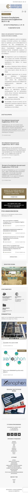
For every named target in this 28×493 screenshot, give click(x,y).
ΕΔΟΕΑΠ (14, 441)
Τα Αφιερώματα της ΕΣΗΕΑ (8, 309)
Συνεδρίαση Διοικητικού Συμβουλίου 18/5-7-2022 (10, 143)
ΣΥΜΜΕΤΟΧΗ (14, 197)
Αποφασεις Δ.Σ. (6, 14)
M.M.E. (14, 453)
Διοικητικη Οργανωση (14, 461)
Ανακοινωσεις (7, 225)
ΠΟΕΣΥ (14, 447)
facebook (8, 434)
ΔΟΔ (14, 444)
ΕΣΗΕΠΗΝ (14, 449)
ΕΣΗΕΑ (14, 6)
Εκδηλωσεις (14, 462)
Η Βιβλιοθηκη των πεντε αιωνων (14, 465)
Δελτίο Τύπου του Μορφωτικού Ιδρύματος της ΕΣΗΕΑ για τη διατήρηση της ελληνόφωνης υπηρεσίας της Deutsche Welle (13, 248)
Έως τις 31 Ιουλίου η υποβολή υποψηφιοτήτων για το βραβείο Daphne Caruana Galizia (13, 222)
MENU (2, 2)
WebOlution (16, 491)
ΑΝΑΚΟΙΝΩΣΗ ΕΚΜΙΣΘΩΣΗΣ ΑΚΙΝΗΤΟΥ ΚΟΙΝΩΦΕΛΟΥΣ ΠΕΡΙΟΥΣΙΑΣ (13, 230)
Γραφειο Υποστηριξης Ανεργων (14, 468)
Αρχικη (14, 460)
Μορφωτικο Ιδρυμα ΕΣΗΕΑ (14, 466)
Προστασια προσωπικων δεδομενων (14, 472)
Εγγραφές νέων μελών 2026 (10, 342)
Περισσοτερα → (14, 256)
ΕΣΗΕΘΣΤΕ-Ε (14, 451)
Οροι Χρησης (14, 473)
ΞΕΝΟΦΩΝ (14, 443)
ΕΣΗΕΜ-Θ (14, 448)
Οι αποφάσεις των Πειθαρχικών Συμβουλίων (20, 299)
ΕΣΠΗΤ (14, 452)
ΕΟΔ (14, 445)
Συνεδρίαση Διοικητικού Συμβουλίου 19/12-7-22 (10, 121)
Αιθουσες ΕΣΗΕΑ (9, 264)
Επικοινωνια (14, 470)
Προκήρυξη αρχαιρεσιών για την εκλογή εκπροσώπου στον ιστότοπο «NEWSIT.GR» (13, 238)
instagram (15, 434)
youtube (19, 434)
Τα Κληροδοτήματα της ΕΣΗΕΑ (8, 298)
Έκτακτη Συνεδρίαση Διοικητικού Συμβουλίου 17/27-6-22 (13, 166)
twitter (12, 434)
